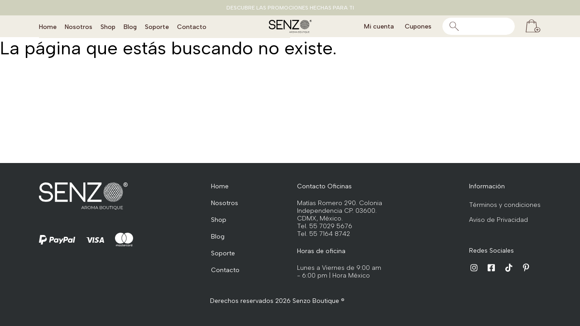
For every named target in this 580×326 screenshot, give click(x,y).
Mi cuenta (379, 26)
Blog (130, 26)
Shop (108, 26)
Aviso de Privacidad (498, 220)
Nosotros (78, 26)
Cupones (418, 26)
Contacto (191, 26)
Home (48, 26)
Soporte (157, 26)
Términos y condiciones (505, 205)
